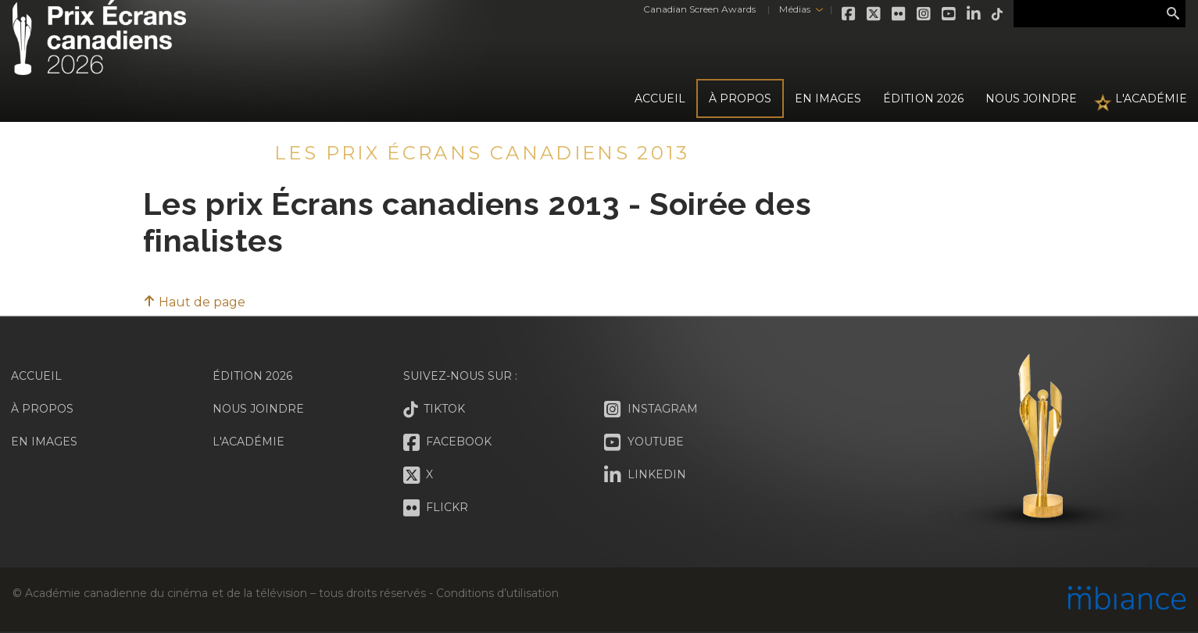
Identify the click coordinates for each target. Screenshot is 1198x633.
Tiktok (998, 14)
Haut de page (194, 302)
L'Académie (1151, 98)
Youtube (949, 14)
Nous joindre (1031, 98)
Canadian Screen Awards (699, 9)
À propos (740, 98)
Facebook (849, 14)
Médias (794, 9)
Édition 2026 (252, 376)
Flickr (899, 14)
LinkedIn (974, 14)
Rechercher (1173, 14)
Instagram (924, 14)
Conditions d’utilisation (497, 593)
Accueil (660, 98)
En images (828, 98)
